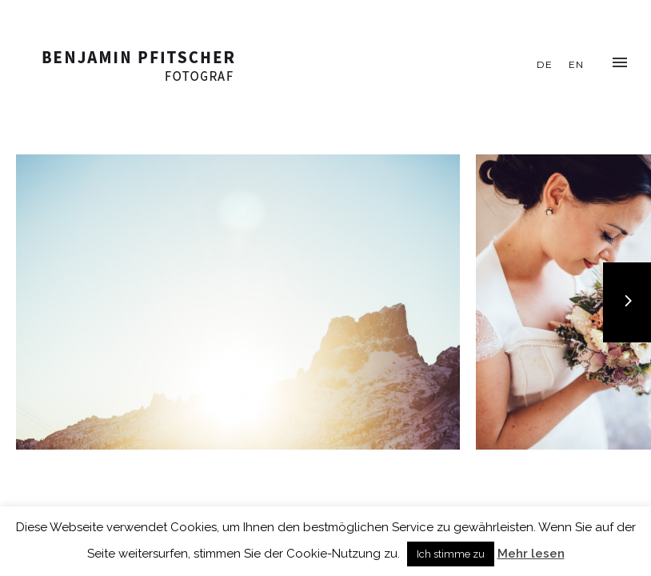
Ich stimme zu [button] (451, 554)
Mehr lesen (531, 553)
